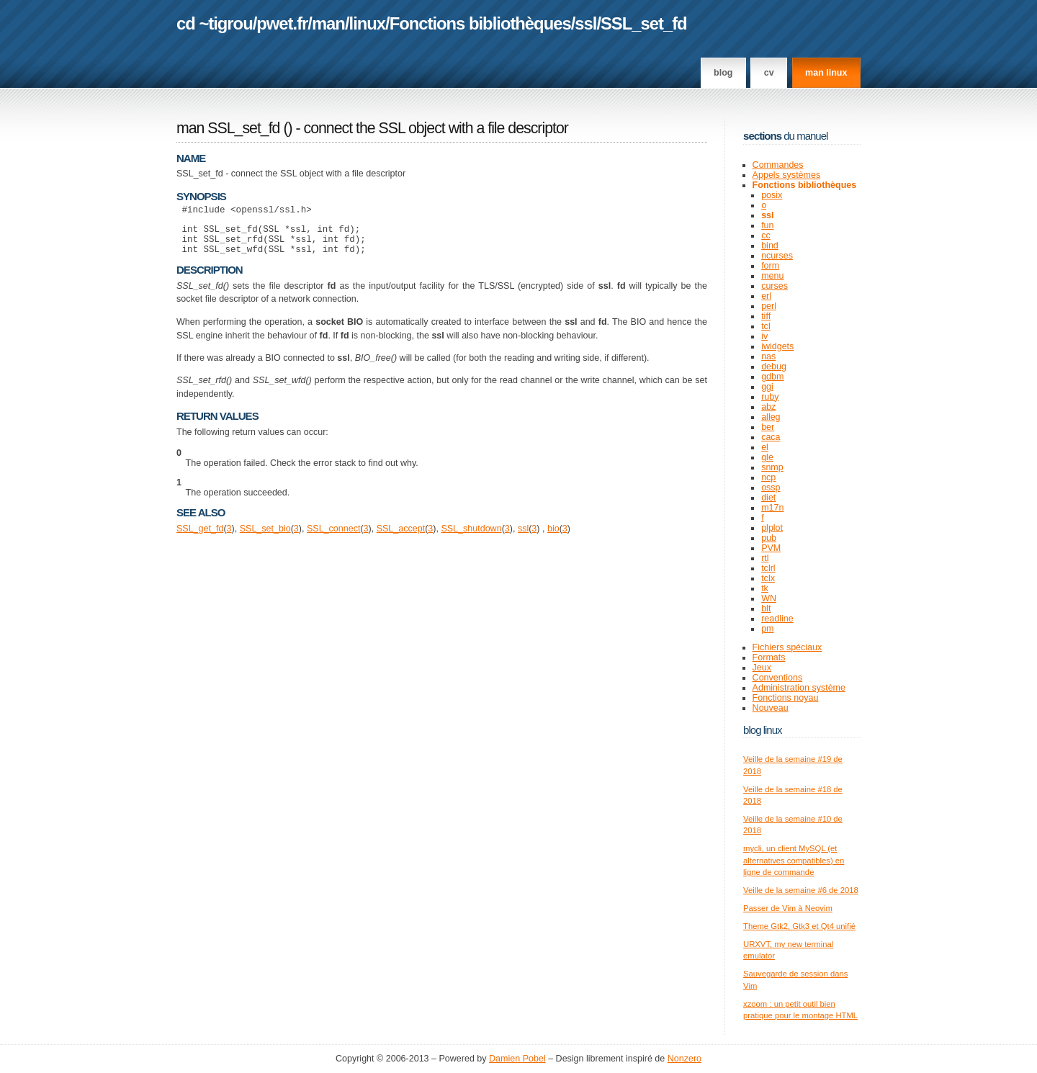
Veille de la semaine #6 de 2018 (800, 890)
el (764, 447)
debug (773, 367)
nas (768, 356)
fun (767, 225)
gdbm (772, 377)
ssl (585, 23)
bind (769, 246)
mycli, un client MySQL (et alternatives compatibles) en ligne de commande (793, 860)
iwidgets (777, 346)
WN (768, 598)
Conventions (778, 678)
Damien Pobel (517, 1059)
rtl (764, 558)
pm (767, 629)
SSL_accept (401, 537)
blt (766, 608)
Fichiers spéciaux (787, 647)
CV (769, 73)
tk (764, 588)
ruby (769, 397)
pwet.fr (281, 23)
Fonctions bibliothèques (480, 23)
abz (768, 407)
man (328, 23)
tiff (766, 316)
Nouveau (771, 708)
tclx (768, 578)
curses (774, 286)
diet (768, 498)
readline (777, 619)
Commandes (778, 165)
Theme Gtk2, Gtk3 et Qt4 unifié (799, 926)
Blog (723, 73)
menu (772, 276)
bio (553, 537)
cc (766, 235)
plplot (772, 528)
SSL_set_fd (644, 23)
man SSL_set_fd (227, 128)
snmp (772, 467)
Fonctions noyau (786, 698)
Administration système (799, 688)
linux (367, 23)
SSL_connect (333, 537)
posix (771, 195)
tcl (766, 326)
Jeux (762, 668)
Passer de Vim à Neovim (787, 908)
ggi (767, 387)
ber (767, 427)
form (770, 266)
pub (768, 538)
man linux (826, 73)
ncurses (777, 256)
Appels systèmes (787, 175)
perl (768, 306)
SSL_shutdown (471, 537)
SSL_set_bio (265, 537)
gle (767, 457)
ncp (768, 477)
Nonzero (684, 1059)
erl (766, 296)
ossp (770, 487)
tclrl (768, 568)
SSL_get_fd (199, 537)
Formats (769, 657)
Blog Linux (762, 730)
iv (764, 336)
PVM (771, 548)
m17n (772, 508)
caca (770, 437)
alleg (770, 417)
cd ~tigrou (214, 23)
